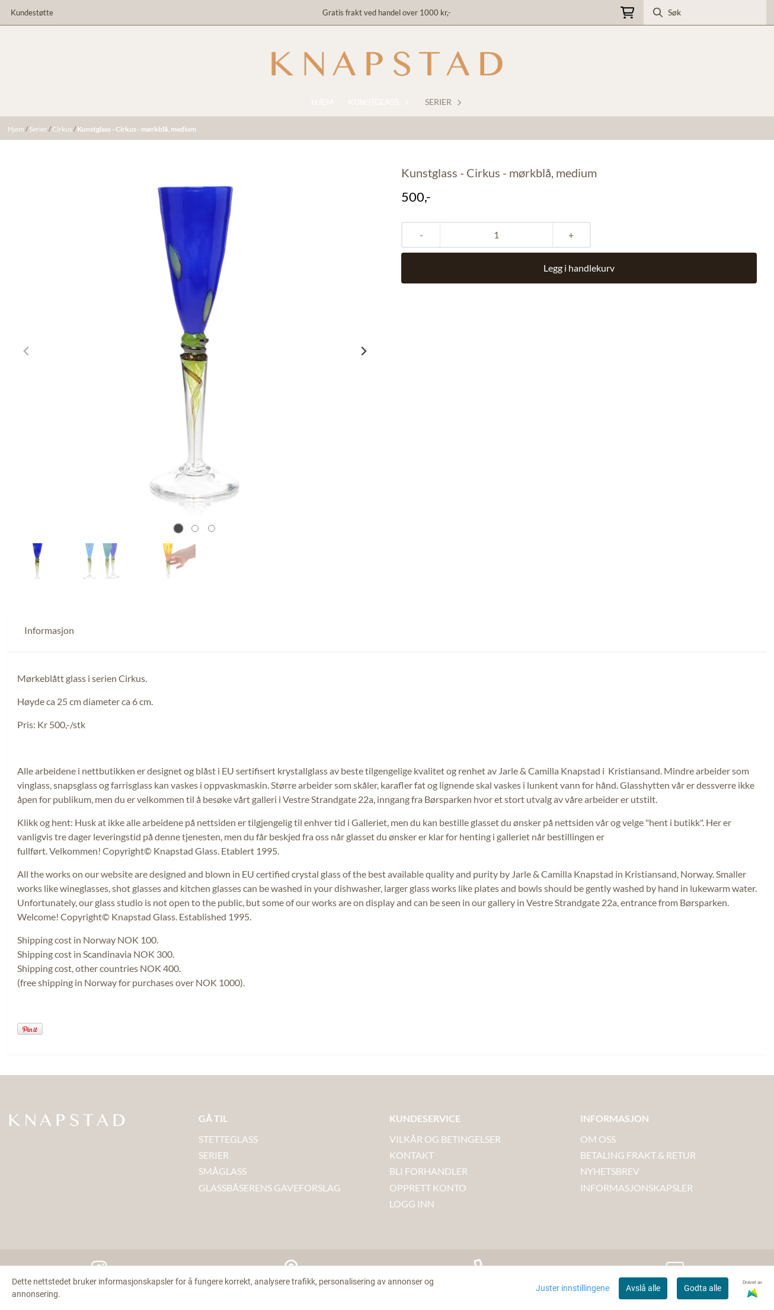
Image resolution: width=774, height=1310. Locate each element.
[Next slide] (363, 351)
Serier (39, 129)
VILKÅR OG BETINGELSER (445, 1139)
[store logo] (387, 64)
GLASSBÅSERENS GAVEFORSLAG (270, 1187)
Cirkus (62, 129)
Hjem (16, 129)
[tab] (179, 529)
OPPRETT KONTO (427, 1187)
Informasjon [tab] (49, 630)
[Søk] (705, 12)
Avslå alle (643, 1288)
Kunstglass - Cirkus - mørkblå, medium (136, 129)
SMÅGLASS (223, 1171)
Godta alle (702, 1288)
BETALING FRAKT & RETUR (638, 1155)
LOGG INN (411, 1203)
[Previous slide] (26, 351)
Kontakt (411, 1155)
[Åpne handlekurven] (627, 13)
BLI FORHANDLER (428, 1171)
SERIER (214, 1155)
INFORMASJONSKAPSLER (636, 1187)
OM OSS (598, 1139)
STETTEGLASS (228, 1139)
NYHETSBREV (609, 1171)
